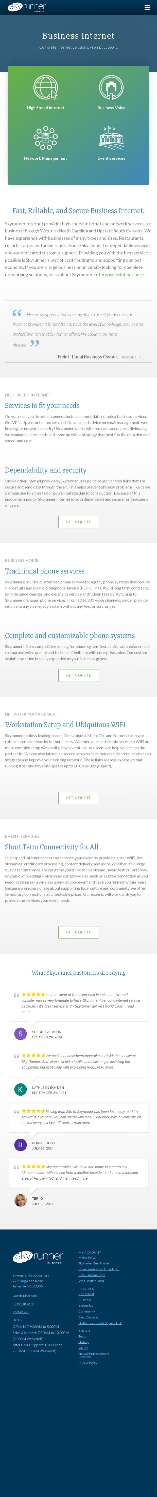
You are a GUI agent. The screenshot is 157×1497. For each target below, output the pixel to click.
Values (83, 1347)
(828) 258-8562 (23, 1303)
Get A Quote (78, 527)
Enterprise (86, 1305)
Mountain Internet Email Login (99, 1269)
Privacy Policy (88, 1362)
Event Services (89, 1317)
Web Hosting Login (91, 1280)
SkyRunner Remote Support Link (100, 1323)
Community (87, 1311)
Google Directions (25, 1295)
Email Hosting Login (92, 1275)
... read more (103, 1067)
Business (85, 1299)
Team (82, 1336)
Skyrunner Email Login (94, 1263)
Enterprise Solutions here (118, 279)
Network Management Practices (94, 1355)
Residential (86, 1294)
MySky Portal (87, 1257)
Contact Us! (21, 1312)
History (84, 1342)
